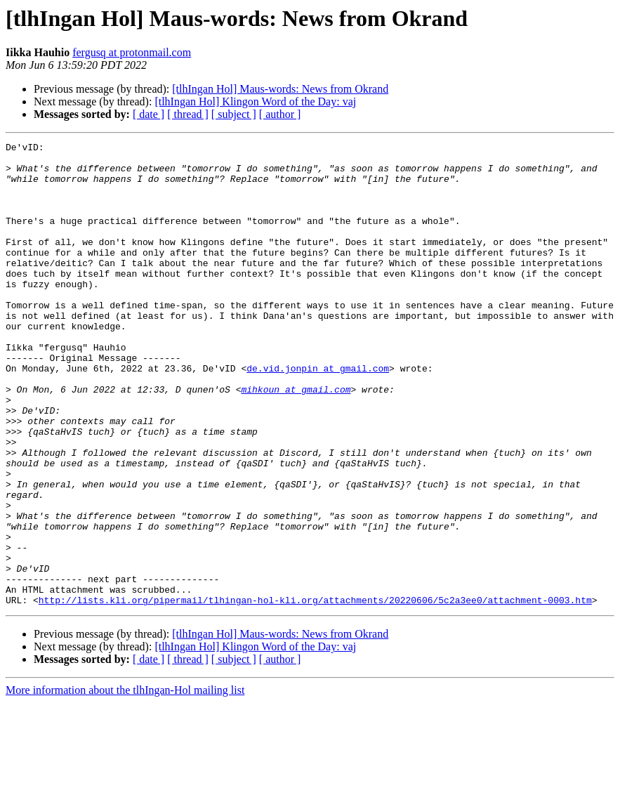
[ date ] (148, 114)
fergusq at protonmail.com (131, 52)
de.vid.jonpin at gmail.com (317, 414)
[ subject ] (233, 114)
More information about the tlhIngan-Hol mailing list (125, 783)
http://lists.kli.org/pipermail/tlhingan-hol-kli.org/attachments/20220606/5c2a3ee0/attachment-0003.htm (315, 692)
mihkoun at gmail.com (295, 439)
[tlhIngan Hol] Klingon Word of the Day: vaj (255, 101)
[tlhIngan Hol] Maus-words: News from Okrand (280, 89)
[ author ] (280, 114)
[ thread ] (188, 114)
